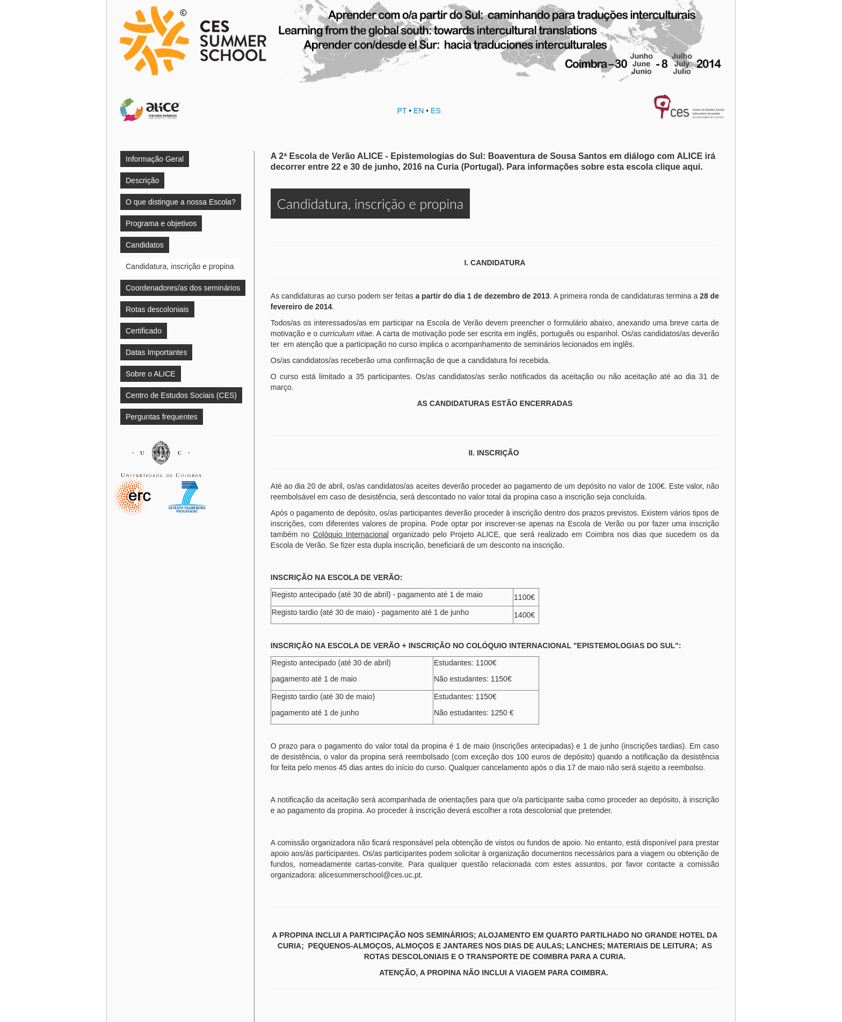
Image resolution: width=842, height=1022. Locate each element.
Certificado (144, 331)
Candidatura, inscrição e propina (180, 266)
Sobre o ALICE (151, 373)
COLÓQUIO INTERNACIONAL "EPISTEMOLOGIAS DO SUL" (572, 645)
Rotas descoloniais (157, 309)
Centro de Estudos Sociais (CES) (181, 395)
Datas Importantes (156, 352)
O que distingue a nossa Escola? (181, 202)
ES (436, 110)
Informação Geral (155, 159)
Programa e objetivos (161, 223)
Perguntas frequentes (162, 416)
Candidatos (145, 245)
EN (418, 110)
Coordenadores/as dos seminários (183, 288)
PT (402, 110)
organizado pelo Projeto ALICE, (406, 534)
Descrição (142, 180)
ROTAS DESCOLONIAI (404, 956)
